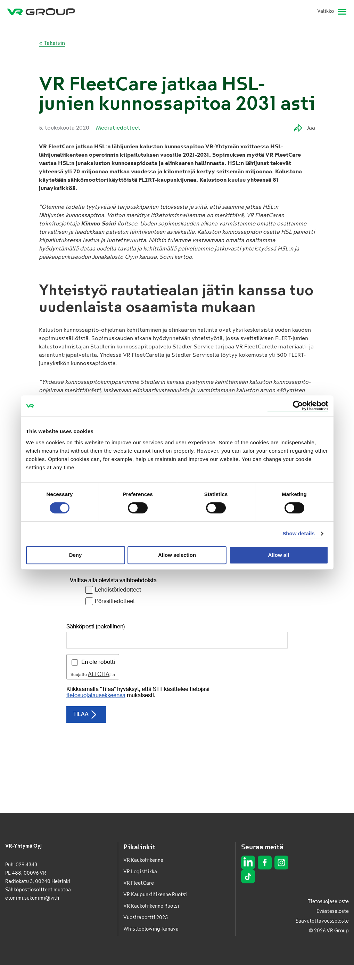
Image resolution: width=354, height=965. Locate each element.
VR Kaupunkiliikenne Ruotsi (155, 895)
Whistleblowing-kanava (151, 929)
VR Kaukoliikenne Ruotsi (151, 906)
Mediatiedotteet (118, 127)
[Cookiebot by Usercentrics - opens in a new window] (297, 406)
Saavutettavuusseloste (322, 921)
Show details (298, 533)
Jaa (304, 128)
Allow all (278, 555)
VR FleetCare (138, 883)
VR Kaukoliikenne (143, 860)
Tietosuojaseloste (328, 902)
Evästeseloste (332, 911)
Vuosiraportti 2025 (145, 918)
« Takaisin (52, 43)
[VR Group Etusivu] (41, 11)
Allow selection (177, 555)
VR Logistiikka (140, 872)
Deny (75, 555)
